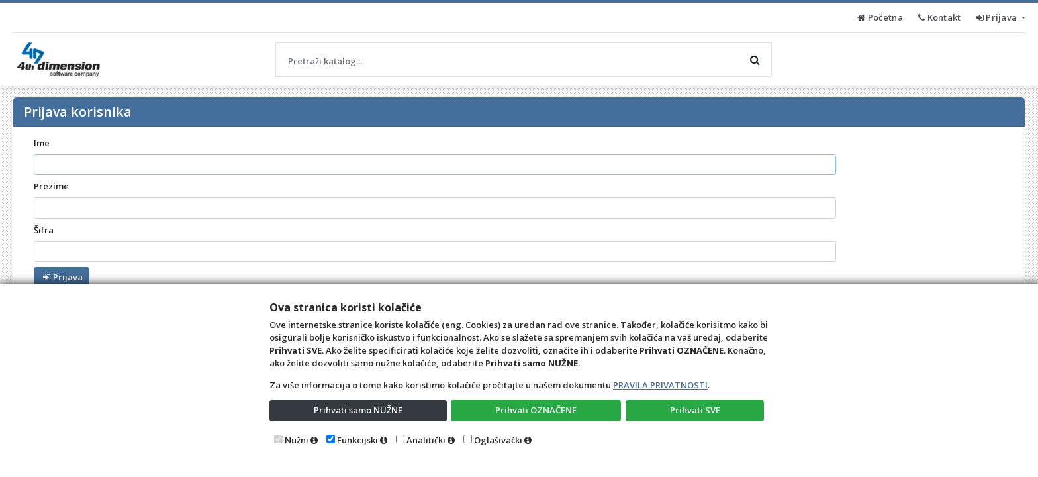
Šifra (44, 230)
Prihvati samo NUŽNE (358, 410)
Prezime (51, 186)
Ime (42, 143)
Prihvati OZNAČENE (536, 410)
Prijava (997, 17)
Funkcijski (357, 440)
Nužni (296, 440)
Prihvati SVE (695, 410)
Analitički (426, 440)
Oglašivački (498, 440)
